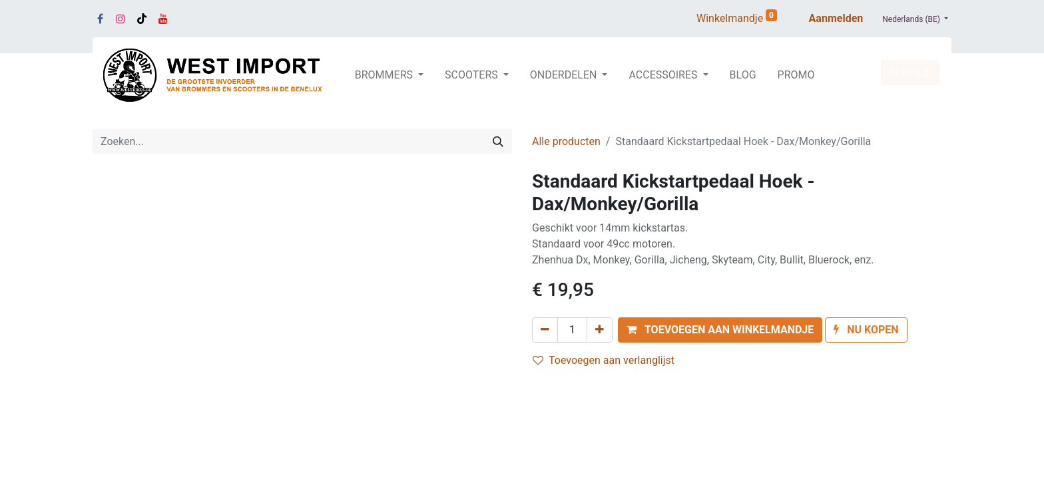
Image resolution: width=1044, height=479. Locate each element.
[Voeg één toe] (600, 330)
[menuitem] (743, 75)
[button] (720, 330)
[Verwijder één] (545, 330)
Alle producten (566, 141)
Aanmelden (836, 18)
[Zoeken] (498, 141)
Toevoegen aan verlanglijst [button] (603, 360)
